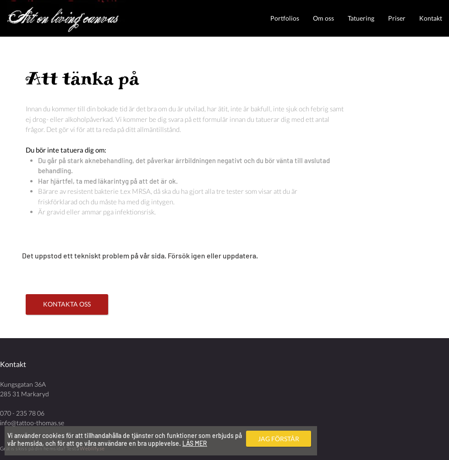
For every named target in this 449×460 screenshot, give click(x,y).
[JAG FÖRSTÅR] (278, 439)
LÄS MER (194, 443)
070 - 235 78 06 (22, 413)
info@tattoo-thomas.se (32, 423)
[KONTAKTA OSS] (67, 304)
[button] (284, 18)
